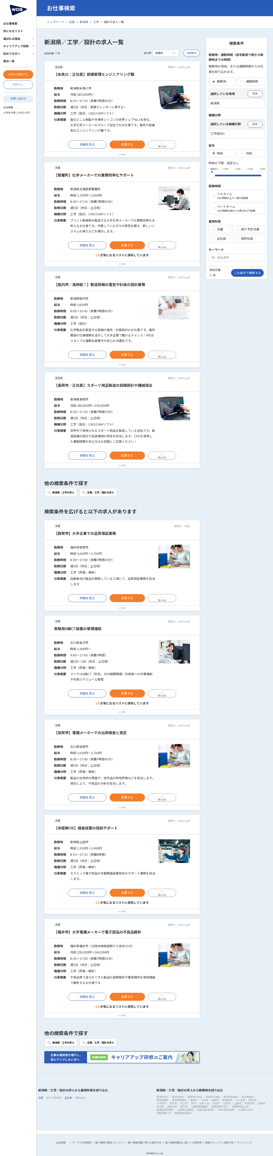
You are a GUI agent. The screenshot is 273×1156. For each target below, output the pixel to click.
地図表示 (192, 53)
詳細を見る (87, 144)
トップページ (55, 22)
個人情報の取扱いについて (109, 1142)
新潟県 (84, 22)
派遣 (217, 229)
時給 (217, 153)
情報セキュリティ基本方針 (219, 1142)
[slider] (212, 175)
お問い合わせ (18, 98)
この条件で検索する (247, 273)
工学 (96, 22)
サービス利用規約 (82, 1142)
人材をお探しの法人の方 (16, 112)
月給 (246, 153)
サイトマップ (244, 1142)
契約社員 (244, 238)
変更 (255, 93)
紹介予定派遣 (247, 229)
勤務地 (219, 81)
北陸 (72, 22)
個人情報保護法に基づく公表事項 (183, 1142)
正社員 (219, 238)
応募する (127, 144)
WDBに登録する (18, 74)
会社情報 (8, 107)
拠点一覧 (9, 61)
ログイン (18, 84)
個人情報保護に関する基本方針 (145, 1142)
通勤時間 (249, 81)
